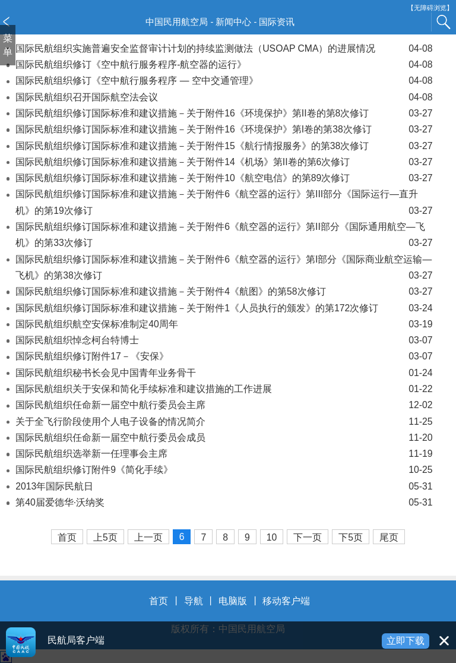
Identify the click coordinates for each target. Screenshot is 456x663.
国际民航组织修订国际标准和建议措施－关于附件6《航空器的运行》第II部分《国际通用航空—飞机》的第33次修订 (223, 236)
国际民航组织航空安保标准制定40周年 (223, 324)
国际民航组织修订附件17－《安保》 (223, 356)
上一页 (148, 537)
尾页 (388, 537)
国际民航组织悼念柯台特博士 (223, 340)
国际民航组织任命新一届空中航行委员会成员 (223, 438)
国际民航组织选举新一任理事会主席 (223, 454)
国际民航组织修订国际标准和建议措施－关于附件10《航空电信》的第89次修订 (223, 178)
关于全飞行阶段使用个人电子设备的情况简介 (223, 421)
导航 (193, 601)
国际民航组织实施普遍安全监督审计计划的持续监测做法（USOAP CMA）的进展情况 (223, 48)
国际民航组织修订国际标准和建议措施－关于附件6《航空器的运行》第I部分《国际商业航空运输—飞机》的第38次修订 (223, 269)
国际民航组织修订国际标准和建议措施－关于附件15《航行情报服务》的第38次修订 (223, 146)
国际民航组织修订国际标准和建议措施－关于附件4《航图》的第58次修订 (223, 291)
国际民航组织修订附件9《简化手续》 (223, 470)
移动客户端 (286, 601)
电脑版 (232, 601)
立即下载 (406, 641)
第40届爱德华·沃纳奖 (223, 502)
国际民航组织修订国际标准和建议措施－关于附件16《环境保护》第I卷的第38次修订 (223, 129)
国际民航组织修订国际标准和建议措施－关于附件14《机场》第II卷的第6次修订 (223, 162)
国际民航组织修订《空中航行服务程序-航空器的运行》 (223, 64)
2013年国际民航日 (223, 486)
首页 (67, 537)
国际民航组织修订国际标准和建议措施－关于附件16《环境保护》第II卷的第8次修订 (223, 113)
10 (272, 537)
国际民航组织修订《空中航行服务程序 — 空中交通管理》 (223, 80)
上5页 (105, 537)
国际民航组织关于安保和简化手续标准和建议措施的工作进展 (223, 389)
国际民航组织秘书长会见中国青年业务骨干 (223, 373)
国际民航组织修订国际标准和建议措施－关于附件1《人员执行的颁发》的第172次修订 (223, 308)
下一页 (307, 537)
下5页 (350, 537)
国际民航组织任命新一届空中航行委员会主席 (223, 405)
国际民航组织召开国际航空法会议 (223, 97)
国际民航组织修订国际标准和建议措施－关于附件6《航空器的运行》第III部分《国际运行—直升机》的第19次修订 (223, 204)
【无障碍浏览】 (430, 8)
